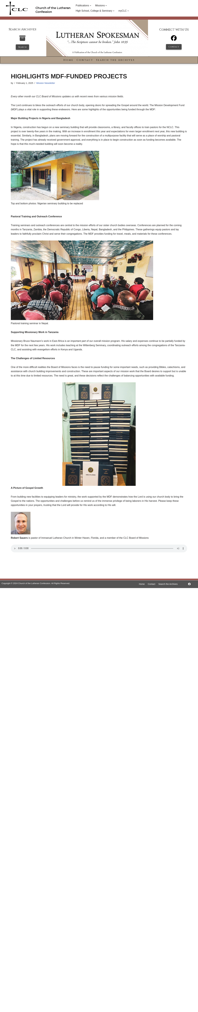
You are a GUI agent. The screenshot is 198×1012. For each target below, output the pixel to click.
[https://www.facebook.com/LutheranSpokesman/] (189, 584)
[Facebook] (174, 39)
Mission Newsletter (45, 83)
